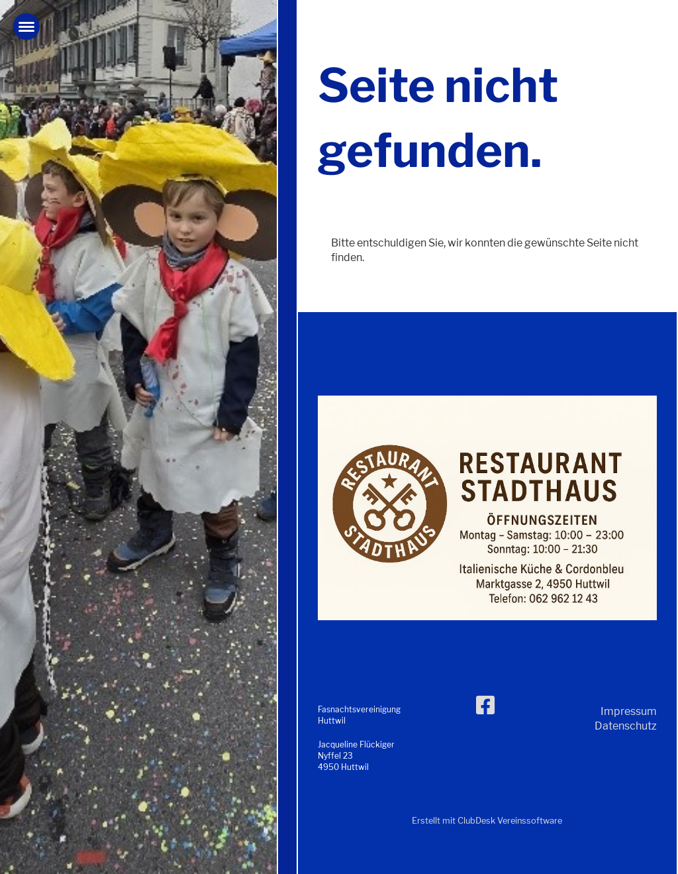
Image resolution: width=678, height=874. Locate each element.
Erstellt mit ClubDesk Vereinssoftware (487, 821)
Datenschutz (626, 726)
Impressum (629, 711)
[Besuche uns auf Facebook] (485, 705)
